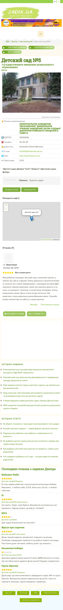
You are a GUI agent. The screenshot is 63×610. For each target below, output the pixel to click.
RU (58, 1)
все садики (14, 52)
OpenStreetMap (47, 239)
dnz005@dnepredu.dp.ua (30, 151)
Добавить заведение (31, 600)
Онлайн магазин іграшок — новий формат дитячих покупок (30, 428)
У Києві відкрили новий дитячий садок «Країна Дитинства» (31, 401)
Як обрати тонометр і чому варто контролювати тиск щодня (31, 424)
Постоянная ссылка (50, 304)
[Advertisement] (31, 339)
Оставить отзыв (11, 190)
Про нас (9, 593)
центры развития (43, 47)
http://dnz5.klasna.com (29, 156)
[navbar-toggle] (41, 34)
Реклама (23, 593)
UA (55, 1)
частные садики (17, 47)
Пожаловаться (30, 190)
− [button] (6, 209)
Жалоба (33, 304)
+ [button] (6, 205)
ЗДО (35, 593)
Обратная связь (50, 593)
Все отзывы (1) (36, 314)
